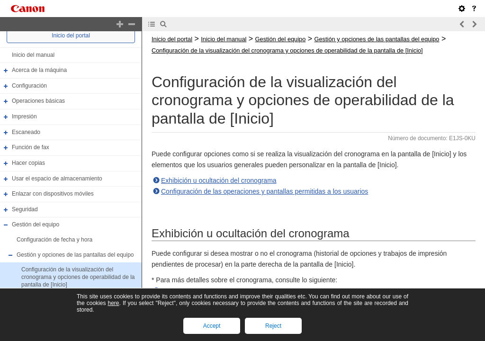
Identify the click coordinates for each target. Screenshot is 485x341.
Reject (273, 326)
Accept (212, 326)
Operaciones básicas (38, 101)
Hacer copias (28, 163)
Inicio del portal (71, 35)
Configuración (29, 85)
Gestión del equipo (35, 225)
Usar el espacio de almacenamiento (57, 178)
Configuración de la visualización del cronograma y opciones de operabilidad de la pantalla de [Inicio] (78, 276)
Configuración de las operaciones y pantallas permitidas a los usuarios (264, 191)
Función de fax (30, 147)
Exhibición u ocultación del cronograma (219, 180)
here (113, 303)
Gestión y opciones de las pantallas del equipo (75, 254)
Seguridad (25, 209)
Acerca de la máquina (39, 70)
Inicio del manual (33, 55)
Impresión (24, 116)
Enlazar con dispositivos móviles (53, 193)
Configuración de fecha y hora (54, 239)
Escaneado (26, 132)
